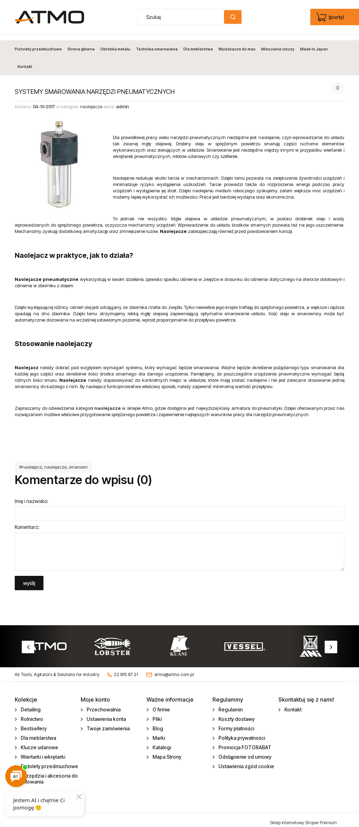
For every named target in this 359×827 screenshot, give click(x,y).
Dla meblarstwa (38, 733)
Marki (158, 733)
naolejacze (91, 101)
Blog (157, 723)
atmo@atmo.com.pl (174, 668)
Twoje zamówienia (108, 723)
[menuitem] (40, 43)
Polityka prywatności (241, 733)
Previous (28, 641)
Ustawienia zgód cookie (245, 761)
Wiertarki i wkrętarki (42, 751)
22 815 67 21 (126, 668)
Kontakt (292, 704)
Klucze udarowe (39, 742)
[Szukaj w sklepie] (182, 17)
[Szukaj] (233, 17)
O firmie (160, 704)
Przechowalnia (103, 704)
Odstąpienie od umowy (244, 751)
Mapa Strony (166, 751)
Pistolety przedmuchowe (49, 761)
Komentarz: (27, 521)
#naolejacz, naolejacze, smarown (53, 461)
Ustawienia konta (106, 714)
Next (331, 641)
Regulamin (230, 704)
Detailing (30, 704)
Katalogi (161, 742)
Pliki (156, 714)
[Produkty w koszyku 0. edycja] (330, 17)
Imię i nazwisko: (31, 495)
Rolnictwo (31, 714)
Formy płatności (235, 723)
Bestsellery (33, 723)
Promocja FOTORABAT (244, 742)
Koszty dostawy (236, 714)
